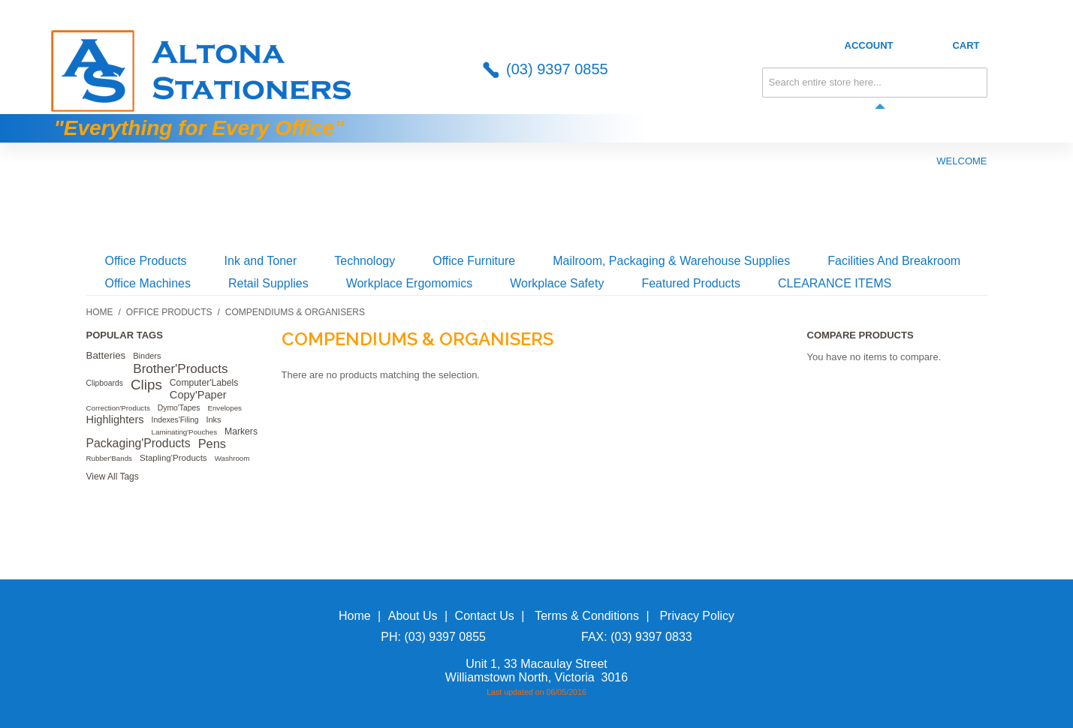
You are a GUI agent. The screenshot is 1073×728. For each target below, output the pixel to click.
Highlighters (115, 420)
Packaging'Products (138, 443)
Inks (213, 419)
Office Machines (148, 283)
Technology (364, 260)
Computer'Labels (204, 383)
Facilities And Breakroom (893, 260)
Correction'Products (118, 408)
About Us (834, 10)
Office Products (146, 260)
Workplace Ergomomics (409, 283)
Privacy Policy (696, 615)
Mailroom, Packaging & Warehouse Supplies (671, 260)
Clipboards (104, 383)
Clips (146, 385)
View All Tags (112, 476)
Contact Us (759, 10)
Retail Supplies (268, 283)
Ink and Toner (261, 260)
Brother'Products (180, 369)
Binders (147, 355)
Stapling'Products (173, 457)
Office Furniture (474, 260)
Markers (241, 431)
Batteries (106, 355)
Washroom (232, 458)
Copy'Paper (198, 395)
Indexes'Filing (175, 420)
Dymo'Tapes (179, 408)
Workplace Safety (557, 283)
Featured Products (690, 283)
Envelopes (224, 408)
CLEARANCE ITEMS (834, 283)
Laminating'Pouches (185, 432)
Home (99, 312)
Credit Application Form (944, 10)
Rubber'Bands (109, 458)
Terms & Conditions (587, 615)
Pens (212, 443)
